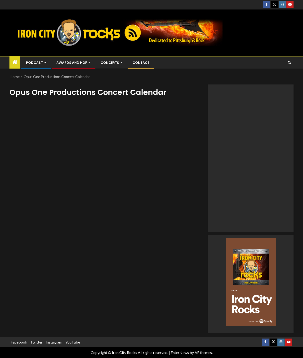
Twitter (36, 342)
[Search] (289, 62)
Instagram (54, 342)
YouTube (72, 342)
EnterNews (180, 352)
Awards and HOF (71, 62)
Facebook (19, 342)
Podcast (34, 62)
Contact (141, 62)
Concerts (110, 62)
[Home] (15, 62)
